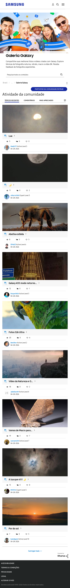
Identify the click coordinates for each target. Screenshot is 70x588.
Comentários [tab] (29, 100)
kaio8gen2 (14, 539)
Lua (10, 136)
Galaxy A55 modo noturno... (23, 283)
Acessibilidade (7, 563)
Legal (3, 576)
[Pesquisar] (35, 74)
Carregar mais (33, 551)
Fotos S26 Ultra (16, 332)
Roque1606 (15, 294)
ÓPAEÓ (13, 245)
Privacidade (6, 572)
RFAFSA (13, 490)
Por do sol (14, 528)
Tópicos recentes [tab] (12, 100)
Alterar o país (7, 580)
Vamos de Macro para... (20, 430)
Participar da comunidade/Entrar (49, 89)
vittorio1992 (15, 195)
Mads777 (14, 146)
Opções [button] (63, 83)
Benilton (14, 343)
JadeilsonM (15, 392)
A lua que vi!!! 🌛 (17, 479)
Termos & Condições (10, 568)
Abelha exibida (16, 234)
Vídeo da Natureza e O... (21, 381)
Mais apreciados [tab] (46, 100)
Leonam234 (15, 441)
